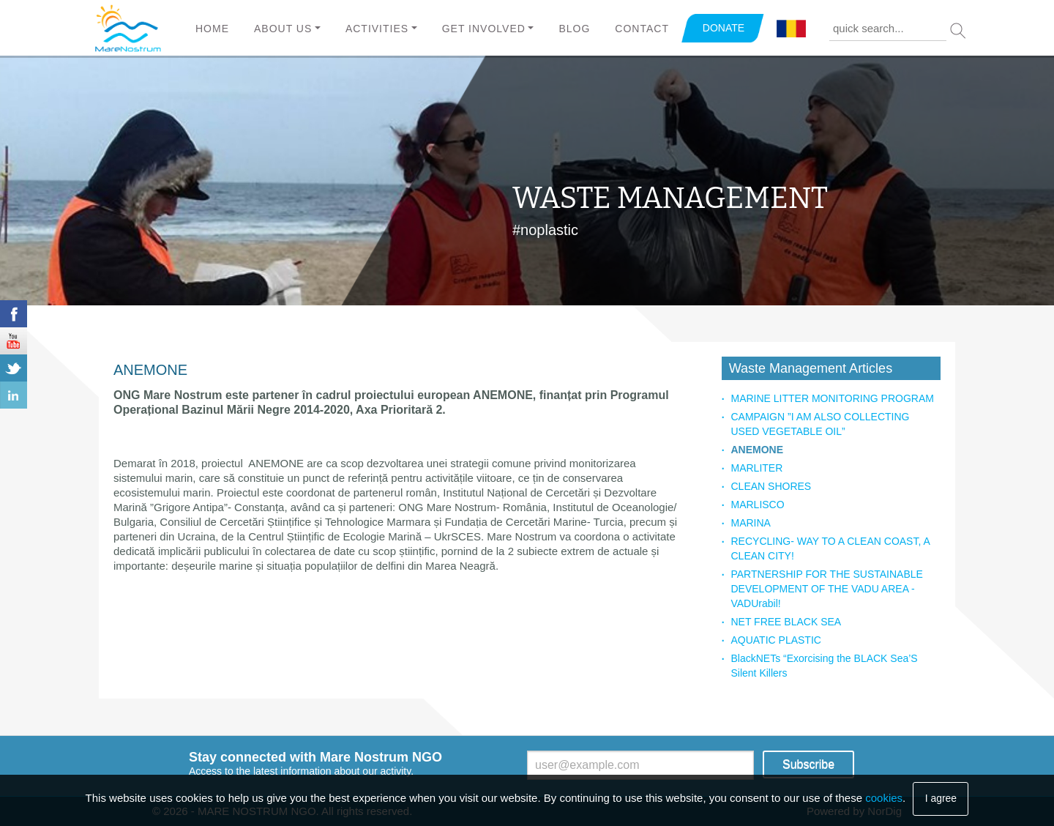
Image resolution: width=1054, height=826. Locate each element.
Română (791, 29)
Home (212, 28)
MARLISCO (757, 504)
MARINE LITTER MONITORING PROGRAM (831, 398)
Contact (642, 28)
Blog (574, 28)
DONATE (723, 28)
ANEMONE (756, 449)
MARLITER (756, 468)
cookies (883, 798)
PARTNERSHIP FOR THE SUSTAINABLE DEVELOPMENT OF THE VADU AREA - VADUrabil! (826, 588)
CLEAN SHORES (770, 486)
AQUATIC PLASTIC (775, 640)
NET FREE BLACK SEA (785, 622)
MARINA (750, 523)
